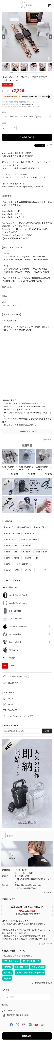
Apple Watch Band (18, 595)
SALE (11, 665)
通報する (47, 440)
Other (12, 658)
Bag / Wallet (15, 642)
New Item (13, 587)
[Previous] (3, 36)
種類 (4, 112)
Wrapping (13, 650)
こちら (18, 888)
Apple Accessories (18, 626)
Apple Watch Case (18, 603)
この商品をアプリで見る (27, 431)
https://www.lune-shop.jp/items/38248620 (22, 187)
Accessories (15, 634)
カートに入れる (27, 137)
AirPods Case (15, 619)
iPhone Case (15, 611)
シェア (49, 145)
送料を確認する (28, 104)
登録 (47, 731)
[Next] (50, 36)
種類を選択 (27, 1036)
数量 (4, 123)
